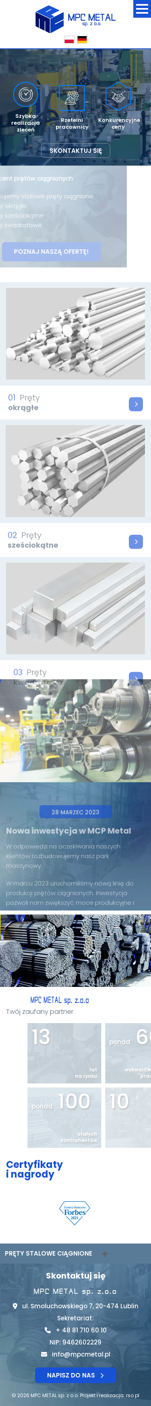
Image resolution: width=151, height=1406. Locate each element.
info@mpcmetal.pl (81, 1354)
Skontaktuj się (76, 150)
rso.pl (132, 1395)
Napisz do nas (75, 1375)
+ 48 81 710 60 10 (81, 1330)
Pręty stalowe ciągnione (48, 1253)
